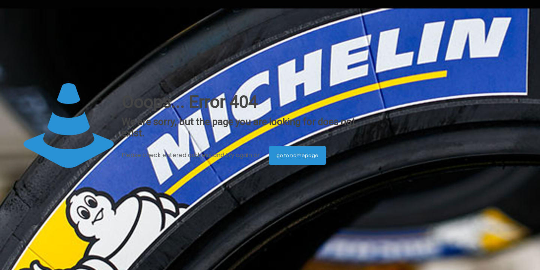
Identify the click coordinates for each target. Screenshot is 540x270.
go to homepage (297, 155)
